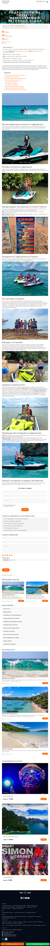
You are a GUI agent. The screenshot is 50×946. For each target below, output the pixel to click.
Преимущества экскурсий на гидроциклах (14, 86)
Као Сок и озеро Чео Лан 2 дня (11, 836)
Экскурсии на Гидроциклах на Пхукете (13, 80)
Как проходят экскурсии (12, 81)
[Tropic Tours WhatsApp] (3, 939)
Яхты (3, 910)
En (6, 927)
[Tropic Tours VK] (26, 898)
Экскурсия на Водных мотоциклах (33, 484)
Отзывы (7, 925)
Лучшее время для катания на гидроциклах (15, 75)
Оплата (15, 922)
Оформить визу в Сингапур (10, 624)
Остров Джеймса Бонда (19, 905)
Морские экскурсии (32, 905)
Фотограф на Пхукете (21, 916)
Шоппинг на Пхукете (8, 916)
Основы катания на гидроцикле (12, 76)
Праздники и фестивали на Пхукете (12, 621)
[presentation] (11, 564)
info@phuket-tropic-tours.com (9, 934)
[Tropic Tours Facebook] (21, 898)
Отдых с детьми (7, 641)
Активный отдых (31, 907)
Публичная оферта (37, 925)
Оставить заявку (12, 944)
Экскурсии (4, 903)
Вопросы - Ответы (7, 922)
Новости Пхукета (17, 923)
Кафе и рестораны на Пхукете (11, 634)
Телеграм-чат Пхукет (27, 925)
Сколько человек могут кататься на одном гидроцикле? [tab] (14, 530)
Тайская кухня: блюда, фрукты (11, 628)
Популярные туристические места (12, 615)
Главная (4, 25)
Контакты (30, 922)
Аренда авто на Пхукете (34, 916)
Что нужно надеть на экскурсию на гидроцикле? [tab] (13, 523)
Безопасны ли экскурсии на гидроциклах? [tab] (11, 521)
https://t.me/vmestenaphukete (21, 51)
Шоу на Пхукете (6, 908)
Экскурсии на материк (8, 907)
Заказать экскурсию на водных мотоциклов (14, 88)
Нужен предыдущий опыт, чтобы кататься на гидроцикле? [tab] (15, 518)
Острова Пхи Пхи (7, 905)
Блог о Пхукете (10, 25)
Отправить (25, 509)
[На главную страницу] (5, 1)
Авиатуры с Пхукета (17, 908)
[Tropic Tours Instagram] (24, 898)
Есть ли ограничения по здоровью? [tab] (10, 528)
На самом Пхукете (21, 907)
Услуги (3, 914)
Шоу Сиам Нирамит (8, 796)
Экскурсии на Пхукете (9, 631)
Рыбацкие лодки (30, 912)
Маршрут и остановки (12, 83)
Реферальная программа (15, 925)
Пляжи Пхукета (7, 612)
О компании (5, 919)
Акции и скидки (22, 922)
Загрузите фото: (6, 557)
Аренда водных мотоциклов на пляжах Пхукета (15, 78)
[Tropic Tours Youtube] (28, 898)
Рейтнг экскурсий (7, 923)
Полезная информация (20, 25)
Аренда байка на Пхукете (9, 918)
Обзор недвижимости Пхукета (11, 637)
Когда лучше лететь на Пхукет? (11, 618)
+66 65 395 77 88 (40, 1)
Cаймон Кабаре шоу (8, 877)
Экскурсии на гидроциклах (8, 301)
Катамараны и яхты (7, 912)
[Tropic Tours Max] (6, 939)
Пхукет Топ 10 (6, 608)
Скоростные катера (19, 912)
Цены (3, 925)
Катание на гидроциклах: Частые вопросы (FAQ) (16, 89)
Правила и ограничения (12, 84)
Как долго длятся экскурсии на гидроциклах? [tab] (12, 525)
